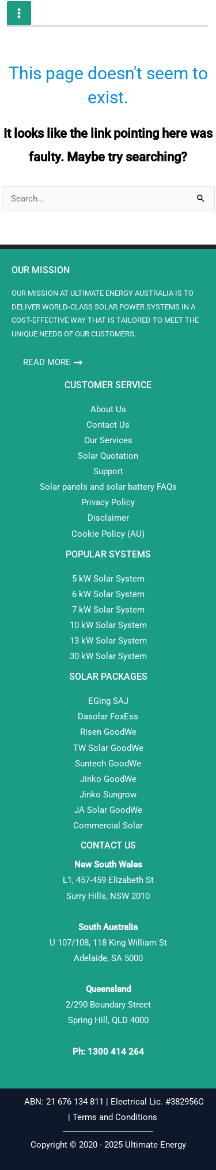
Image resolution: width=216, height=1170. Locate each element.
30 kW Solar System (108, 656)
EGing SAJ (108, 701)
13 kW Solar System (108, 641)
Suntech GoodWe (108, 763)
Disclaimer (108, 518)
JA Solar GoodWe (108, 810)
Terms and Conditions (116, 1117)
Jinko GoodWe (108, 779)
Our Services (108, 440)
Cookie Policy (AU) (108, 534)
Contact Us (108, 425)
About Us (108, 409)
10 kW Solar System (108, 625)
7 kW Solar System (108, 610)
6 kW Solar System (108, 594)
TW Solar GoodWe (108, 748)
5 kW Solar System (108, 579)
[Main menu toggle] (19, 13)
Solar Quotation (108, 456)
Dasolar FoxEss (108, 716)
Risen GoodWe (108, 732)
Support (108, 471)
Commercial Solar (108, 825)
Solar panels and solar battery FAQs (108, 487)
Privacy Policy (108, 502)
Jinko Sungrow (108, 794)
